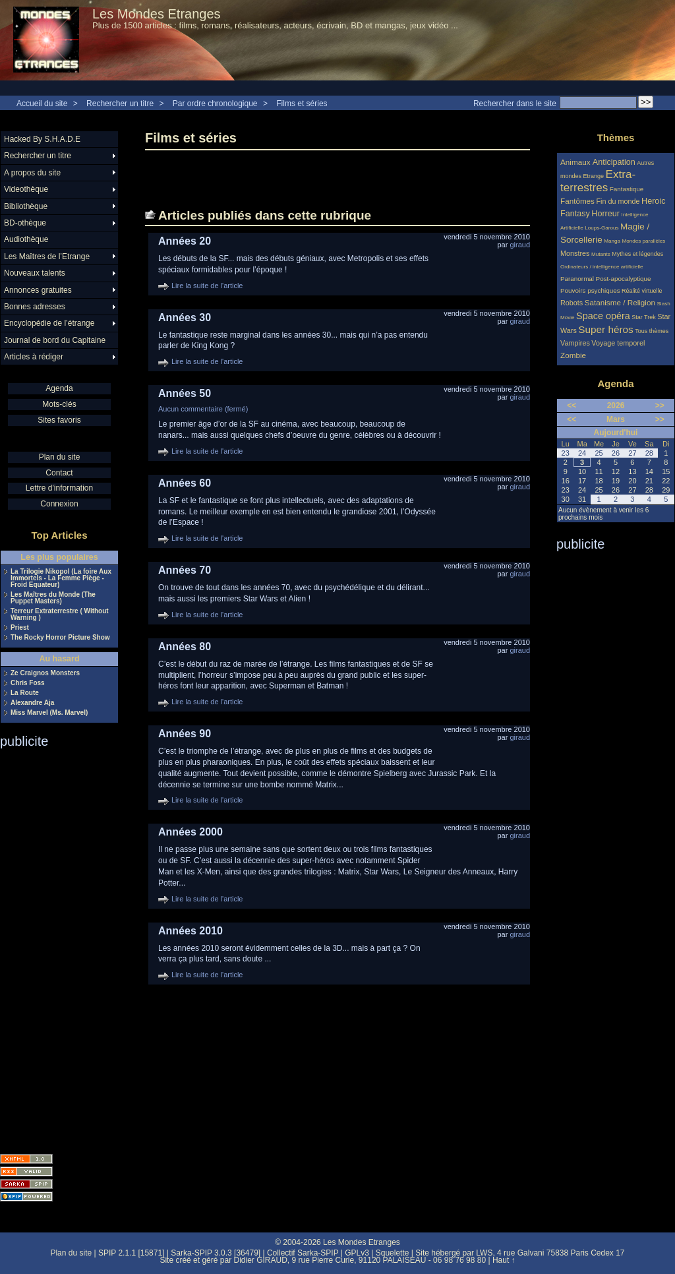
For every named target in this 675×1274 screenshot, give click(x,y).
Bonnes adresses (34, 306)
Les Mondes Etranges (156, 14)
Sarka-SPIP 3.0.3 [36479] (215, 1253)
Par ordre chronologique (215, 103)
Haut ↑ (503, 1260)
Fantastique (627, 189)
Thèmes (616, 137)
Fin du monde (617, 201)
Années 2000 (190, 831)
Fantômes (577, 201)
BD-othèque (25, 223)
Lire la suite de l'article (207, 285)
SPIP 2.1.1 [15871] (131, 1253)
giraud (520, 245)
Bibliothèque (25, 206)
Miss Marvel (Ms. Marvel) (49, 713)
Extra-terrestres (597, 181)
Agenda (59, 388)
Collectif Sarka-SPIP (303, 1253)
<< (571, 405)
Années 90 (184, 733)
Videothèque (26, 189)
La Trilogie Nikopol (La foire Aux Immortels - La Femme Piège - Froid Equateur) (61, 578)
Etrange (593, 176)
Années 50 (184, 393)
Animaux (576, 162)
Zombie (573, 355)
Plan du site (59, 457)
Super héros (605, 329)
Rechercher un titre (120, 103)
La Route (25, 693)
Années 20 (184, 241)
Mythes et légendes (637, 254)
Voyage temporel (618, 343)
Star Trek (643, 317)
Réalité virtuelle (642, 291)
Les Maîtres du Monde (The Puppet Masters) (53, 598)
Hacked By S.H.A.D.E (42, 139)
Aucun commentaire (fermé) (203, 409)
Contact (59, 472)
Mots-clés (59, 404)
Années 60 (184, 483)
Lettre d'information (59, 488)
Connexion (59, 503)
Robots (571, 303)
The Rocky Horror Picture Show (60, 637)
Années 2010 (190, 930)
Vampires (575, 343)
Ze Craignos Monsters (45, 673)
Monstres (574, 253)
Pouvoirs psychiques (590, 290)
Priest (20, 627)
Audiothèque (26, 239)
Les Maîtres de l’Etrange (47, 256)
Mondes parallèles (644, 241)
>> (659, 405)
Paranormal (577, 278)
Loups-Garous (601, 228)
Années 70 (184, 570)
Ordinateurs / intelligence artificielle (601, 267)
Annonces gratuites (38, 290)
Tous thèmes (651, 331)
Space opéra (603, 316)
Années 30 (184, 317)
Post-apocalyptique (623, 278)
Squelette (392, 1253)
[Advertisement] (52, 947)
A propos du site (32, 172)
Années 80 (184, 646)
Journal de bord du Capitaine (54, 340)
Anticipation (614, 162)
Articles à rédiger (33, 356)
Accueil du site (41, 103)
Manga (612, 241)
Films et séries (301, 103)
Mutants (600, 254)
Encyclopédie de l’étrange (49, 323)
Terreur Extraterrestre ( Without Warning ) (60, 614)
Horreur (605, 213)
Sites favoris (59, 420)
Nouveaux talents (34, 273)
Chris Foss (28, 683)
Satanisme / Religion (620, 302)
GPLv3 (357, 1253)
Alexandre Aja (32, 703)
